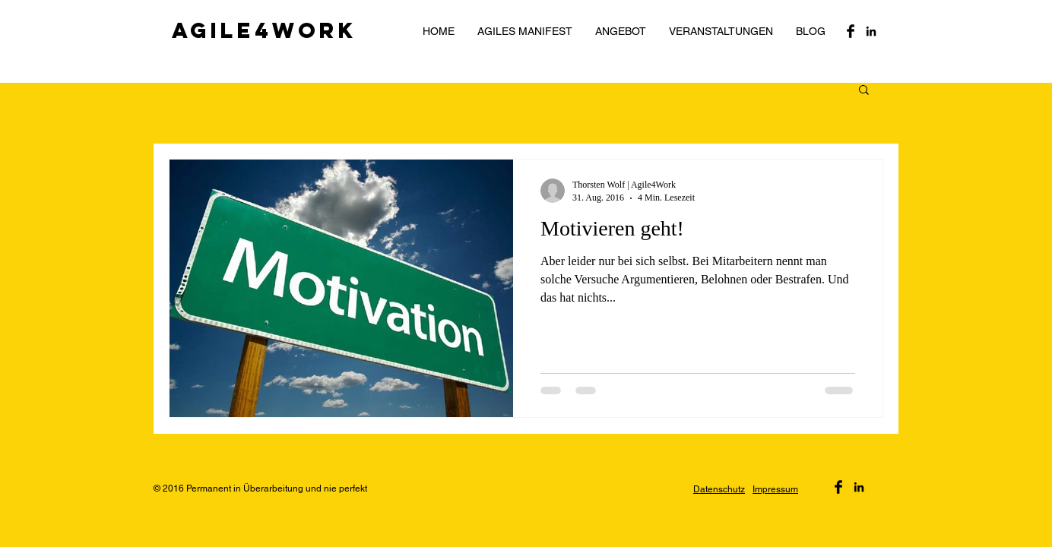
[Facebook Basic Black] (850, 31)
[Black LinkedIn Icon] (871, 31)
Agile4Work (264, 30)
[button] (864, 91)
